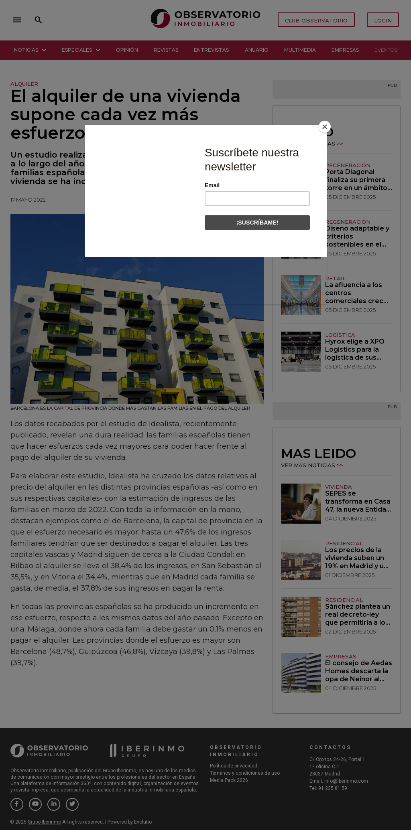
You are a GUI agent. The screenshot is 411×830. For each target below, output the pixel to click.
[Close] (325, 127)
